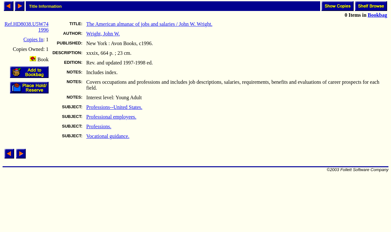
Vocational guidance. (107, 136)
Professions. (98, 126)
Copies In (33, 39)
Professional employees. (111, 117)
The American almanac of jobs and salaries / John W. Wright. (149, 24)
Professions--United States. (114, 107)
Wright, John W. (103, 33)
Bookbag (377, 15)
